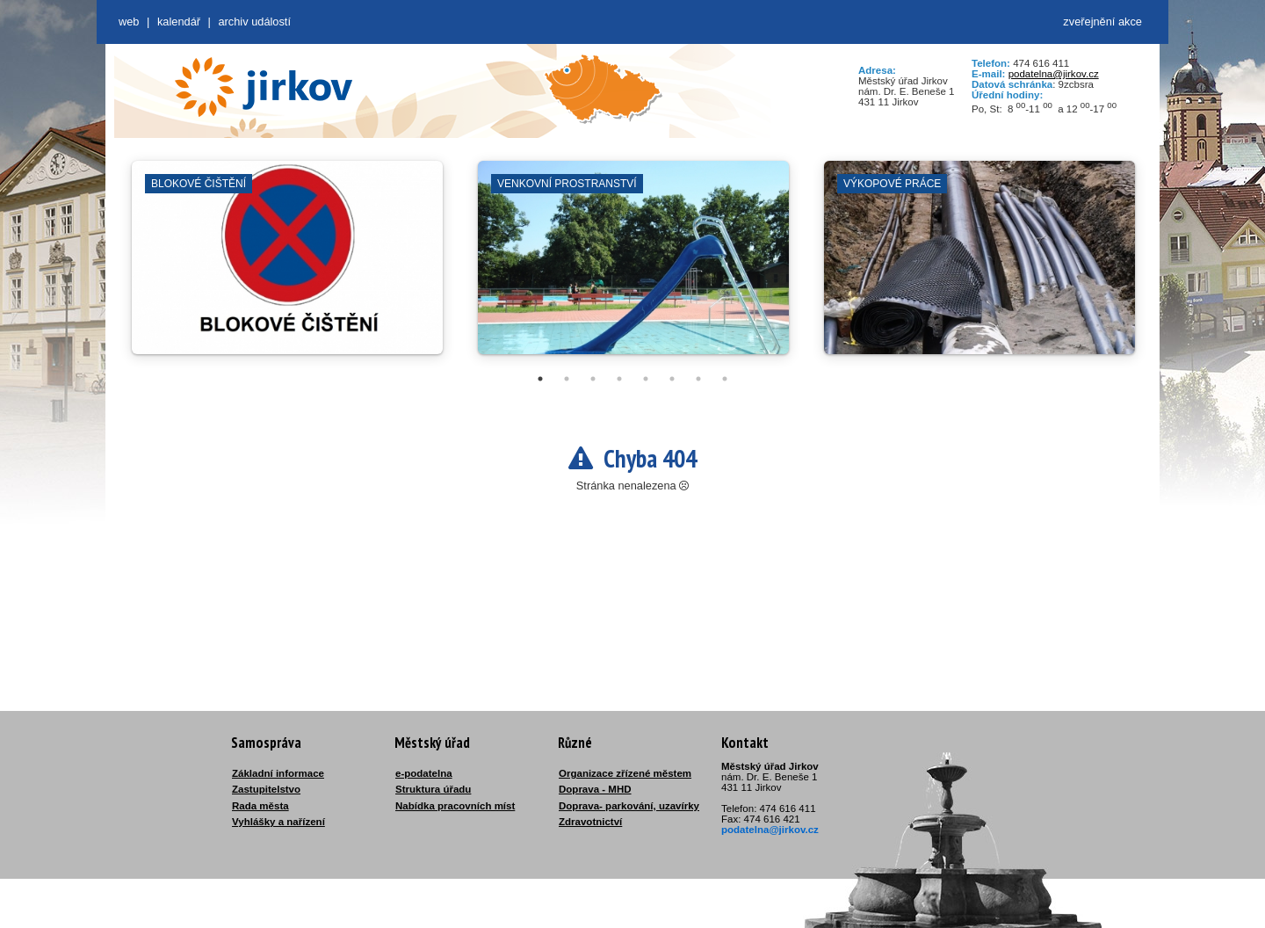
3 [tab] (593, 379)
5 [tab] (645, 379)
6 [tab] (672, 379)
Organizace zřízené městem (625, 773)
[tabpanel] (287, 266)
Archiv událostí (254, 21)
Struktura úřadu (433, 789)
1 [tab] (540, 379)
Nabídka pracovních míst (455, 806)
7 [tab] (698, 379)
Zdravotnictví (590, 821)
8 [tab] (725, 379)
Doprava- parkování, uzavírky (629, 806)
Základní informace (278, 773)
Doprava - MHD (595, 789)
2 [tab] (566, 379)
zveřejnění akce (1102, 21)
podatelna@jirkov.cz (1053, 74)
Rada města (260, 806)
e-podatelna (423, 773)
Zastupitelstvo (266, 789)
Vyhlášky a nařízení (278, 821)
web (129, 21)
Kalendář (178, 21)
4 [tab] (619, 379)
